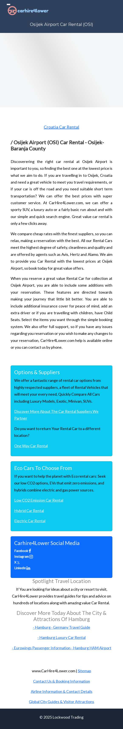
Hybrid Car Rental (29, 510)
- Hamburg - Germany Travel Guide (61, 627)
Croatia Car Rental (61, 126)
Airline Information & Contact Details (61, 691)
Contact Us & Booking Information (61, 681)
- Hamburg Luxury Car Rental (61, 637)
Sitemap (84, 670)
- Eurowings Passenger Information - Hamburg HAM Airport (61, 647)
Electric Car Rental (29, 520)
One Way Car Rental (31, 445)
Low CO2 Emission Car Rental (38, 500)
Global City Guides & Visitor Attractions (61, 701)
